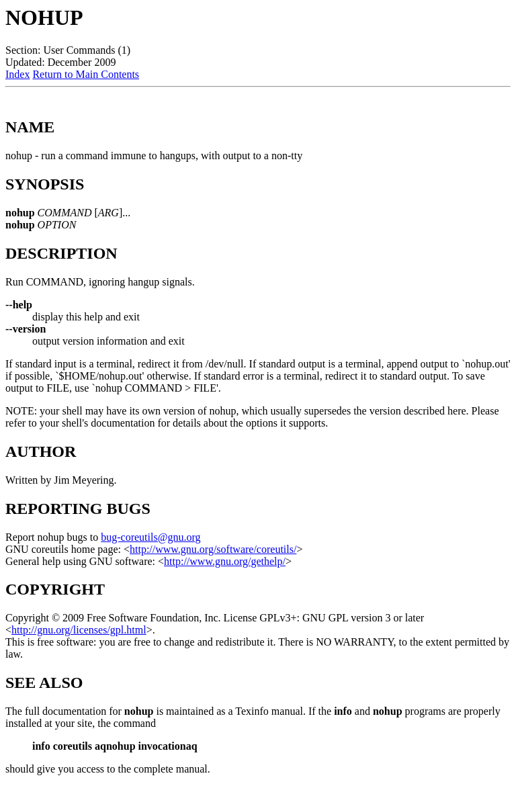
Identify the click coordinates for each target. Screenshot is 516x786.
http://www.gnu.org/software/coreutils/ (213, 549)
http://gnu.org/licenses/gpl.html (78, 630)
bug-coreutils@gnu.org (150, 537)
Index (17, 74)
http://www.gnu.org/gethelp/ (225, 561)
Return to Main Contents (85, 74)
